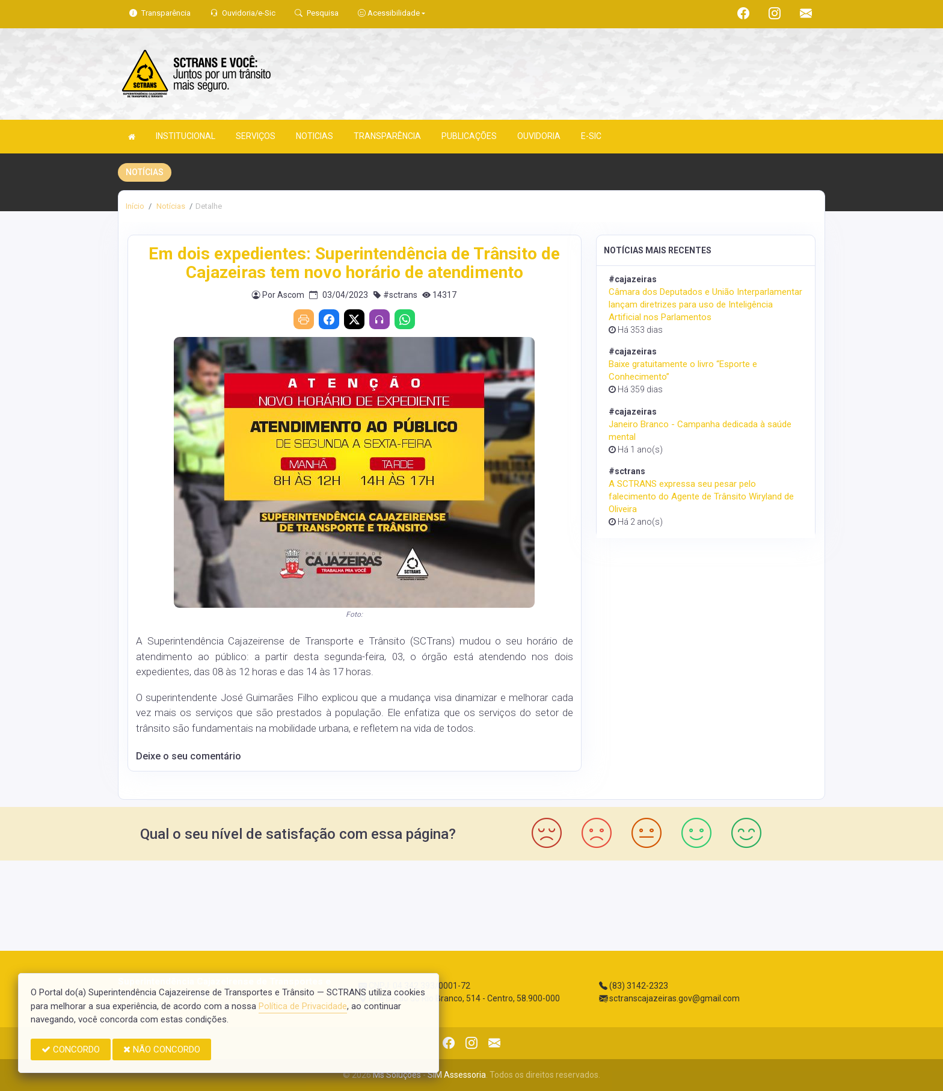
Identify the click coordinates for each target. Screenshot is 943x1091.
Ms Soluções (397, 1075)
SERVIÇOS (255, 136)
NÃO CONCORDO (161, 1049)
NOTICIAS (314, 136)
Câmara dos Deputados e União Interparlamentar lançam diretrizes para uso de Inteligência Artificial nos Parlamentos (705, 304)
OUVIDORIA (539, 136)
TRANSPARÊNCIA (387, 136)
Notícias (170, 206)
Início (135, 206)
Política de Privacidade (303, 1006)
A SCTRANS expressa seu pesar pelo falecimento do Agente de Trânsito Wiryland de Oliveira (701, 496)
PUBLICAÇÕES (469, 136)
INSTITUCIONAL (185, 136)
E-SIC (591, 136)
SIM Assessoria (457, 1075)
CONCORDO (70, 1049)
